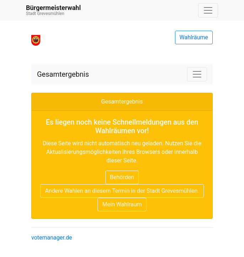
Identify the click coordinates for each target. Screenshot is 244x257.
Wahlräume (194, 37)
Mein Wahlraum (122, 204)
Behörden (122, 177)
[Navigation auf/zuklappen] (208, 10)
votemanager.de (51, 237)
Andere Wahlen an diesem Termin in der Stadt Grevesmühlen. (122, 190)
